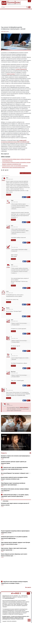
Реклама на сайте (19, 618)
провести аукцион (11, 74)
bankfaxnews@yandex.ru (9, 598)
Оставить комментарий (25, 173)
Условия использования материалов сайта (20, 616)
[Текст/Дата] (29, 7)
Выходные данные (6, 616)
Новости (4, 453)
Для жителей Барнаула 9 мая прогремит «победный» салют (15, 473)
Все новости (28, 587)
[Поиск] (27, 7)
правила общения (24, 407)
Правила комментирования (8, 617)
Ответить (9, 194)
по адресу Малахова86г (21, 69)
